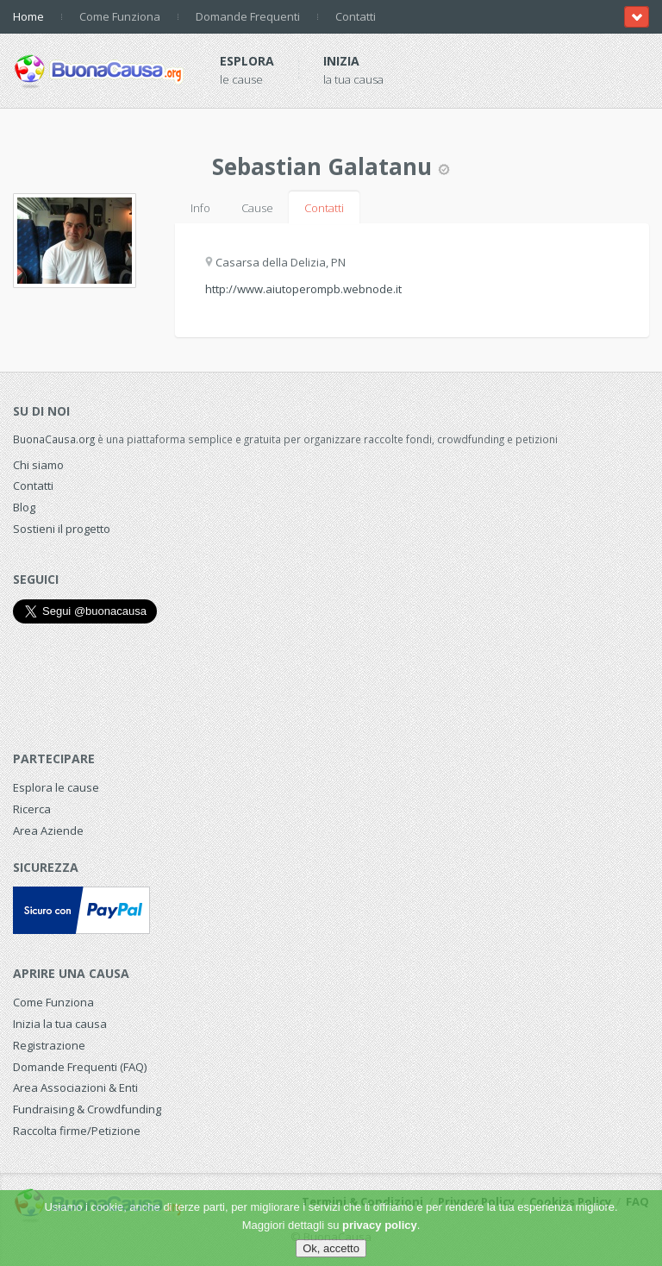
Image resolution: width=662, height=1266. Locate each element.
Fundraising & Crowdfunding (87, 1109)
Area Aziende (48, 830)
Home (28, 16)
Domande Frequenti (248, 16)
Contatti (355, 16)
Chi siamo (38, 465)
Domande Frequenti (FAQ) (80, 1067)
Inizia (341, 61)
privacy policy (379, 1225)
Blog (24, 507)
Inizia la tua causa (60, 1023)
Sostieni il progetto (61, 528)
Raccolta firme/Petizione (77, 1130)
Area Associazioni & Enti (75, 1087)
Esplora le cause (56, 787)
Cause (257, 208)
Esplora (247, 61)
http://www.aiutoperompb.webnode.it (303, 289)
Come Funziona (119, 16)
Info (200, 208)
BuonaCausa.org (54, 439)
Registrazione (49, 1045)
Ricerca (32, 809)
